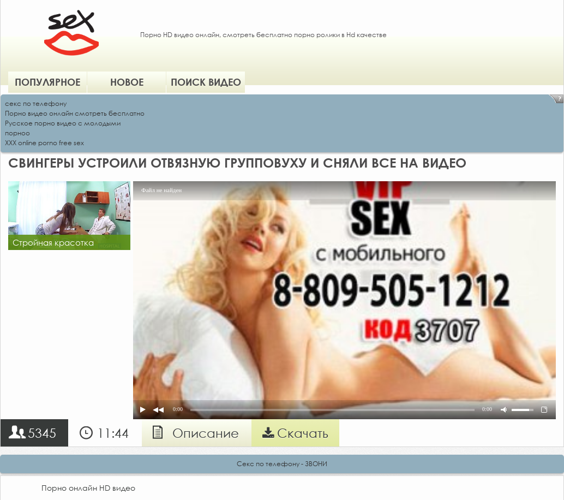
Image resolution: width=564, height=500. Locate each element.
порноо (17, 133)
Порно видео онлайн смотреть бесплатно (75, 113)
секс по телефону (36, 103)
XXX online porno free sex (44, 143)
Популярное (47, 82)
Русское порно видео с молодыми (63, 123)
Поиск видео (206, 82)
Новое (126, 82)
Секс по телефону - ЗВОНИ (282, 464)
